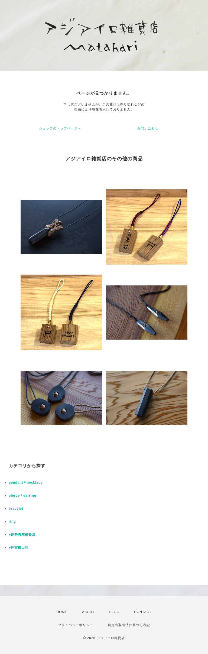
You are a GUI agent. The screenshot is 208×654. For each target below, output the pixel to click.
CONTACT (142, 612)
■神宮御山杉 (18, 547)
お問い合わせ (147, 128)
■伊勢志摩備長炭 (22, 534)
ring (12, 521)
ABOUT (88, 612)
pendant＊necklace (26, 482)
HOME (62, 612)
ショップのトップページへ (60, 128)
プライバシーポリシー (75, 625)
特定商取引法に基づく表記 (129, 625)
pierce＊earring (22, 495)
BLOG (114, 612)
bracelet (16, 508)
